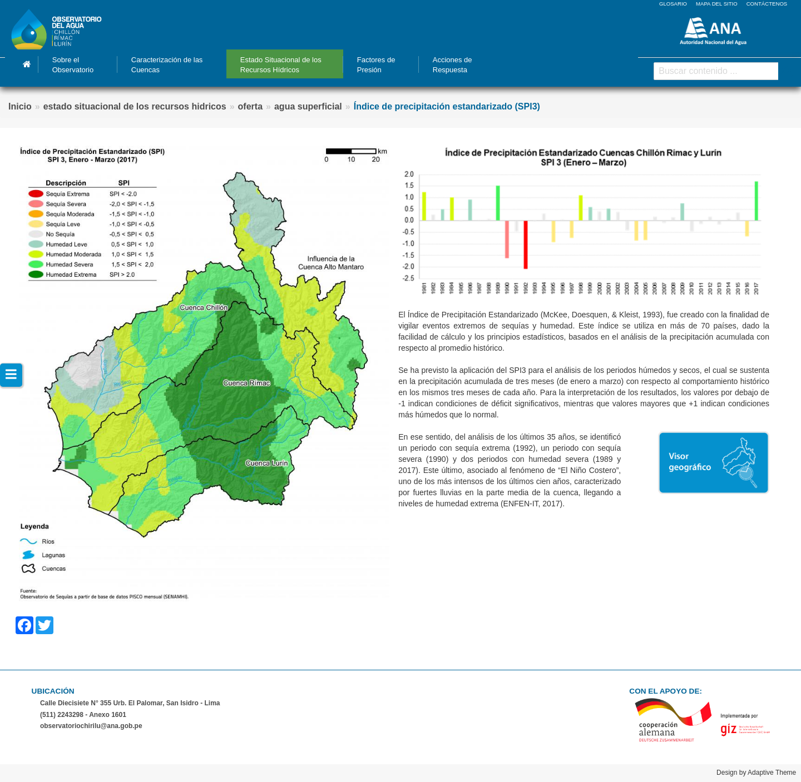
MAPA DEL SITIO (717, 4)
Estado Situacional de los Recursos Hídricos (281, 65)
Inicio (27, 63)
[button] (204, 372)
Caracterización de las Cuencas (167, 65)
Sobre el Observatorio (72, 65)
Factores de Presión (376, 65)
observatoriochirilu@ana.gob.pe (91, 726)
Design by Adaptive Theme (756, 772)
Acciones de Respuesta (452, 65)
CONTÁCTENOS (767, 4)
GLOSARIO (673, 4)
